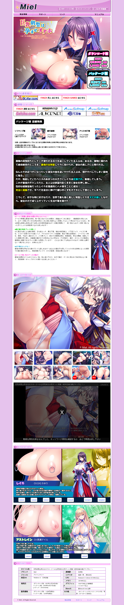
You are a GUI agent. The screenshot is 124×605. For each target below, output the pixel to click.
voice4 (58, 500)
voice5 (70, 500)
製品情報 (68, 600)
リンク (89, 600)
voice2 (33, 500)
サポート (79, 600)
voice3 (46, 500)
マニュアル (100, 600)
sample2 (101, 500)
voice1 (21, 500)
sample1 (88, 500)
